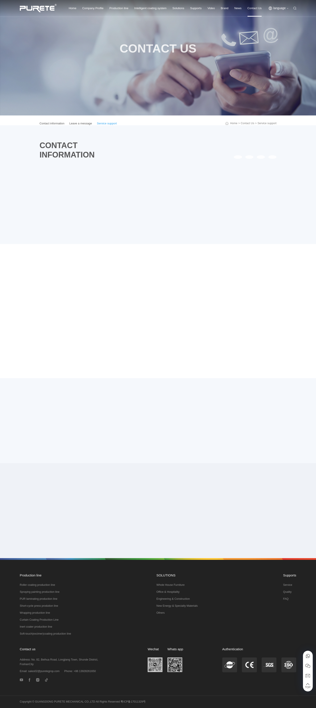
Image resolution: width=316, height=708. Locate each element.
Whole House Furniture (170, 584)
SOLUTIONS (165, 575)
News (237, 8)
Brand (224, 8)
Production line (118, 8)
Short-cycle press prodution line (39, 605)
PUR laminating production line (38, 598)
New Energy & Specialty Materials (177, 605)
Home (72, 8)
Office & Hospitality (167, 591)
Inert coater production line (36, 626)
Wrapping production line (35, 612)
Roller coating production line (37, 584)
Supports (196, 8)
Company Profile (92, 8)
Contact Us (254, 8)
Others (160, 612)
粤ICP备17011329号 (133, 701)
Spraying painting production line (40, 591)
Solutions (178, 8)
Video (211, 8)
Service (287, 584)
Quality (287, 591)
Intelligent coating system (150, 8)
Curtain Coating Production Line (39, 619)
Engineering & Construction (173, 598)
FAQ (286, 598)
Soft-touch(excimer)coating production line (45, 633)
